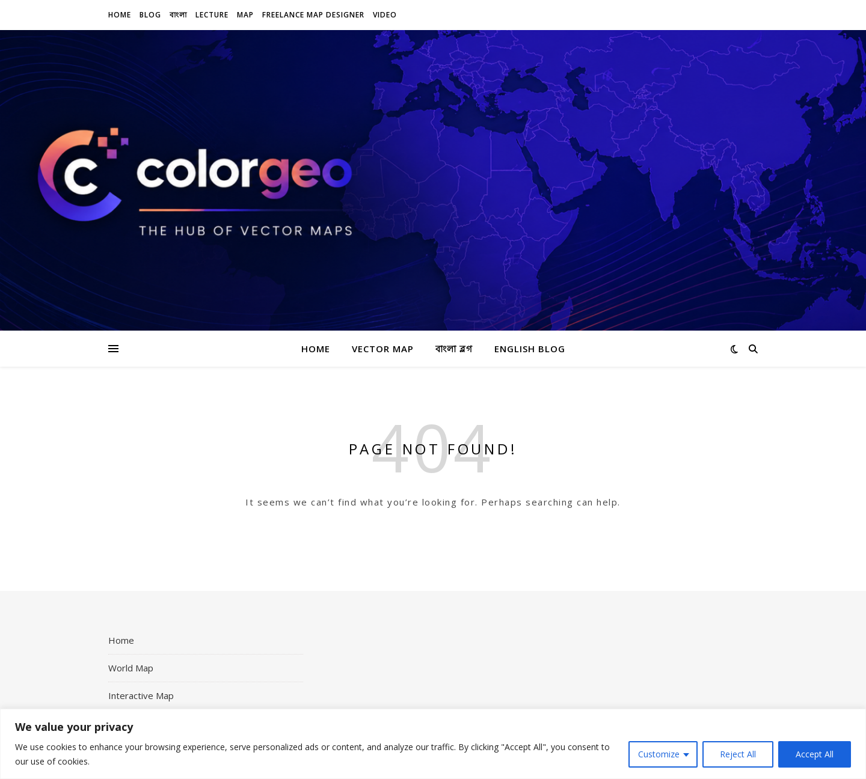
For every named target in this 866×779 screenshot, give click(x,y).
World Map (130, 668)
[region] (433, 744)
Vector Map (383, 349)
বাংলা (178, 15)
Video (385, 15)
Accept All (815, 754)
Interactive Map (141, 695)
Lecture (212, 15)
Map (245, 15)
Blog (150, 15)
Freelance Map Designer (313, 15)
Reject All (738, 754)
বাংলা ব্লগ (454, 349)
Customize (659, 754)
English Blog (529, 349)
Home (119, 15)
